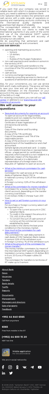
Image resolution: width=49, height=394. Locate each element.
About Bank (8, 269)
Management (8, 299)
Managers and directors (13, 302)
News (4, 273)
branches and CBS (33, 100)
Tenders (6, 280)
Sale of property (9, 306)
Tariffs (5, 287)
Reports (6, 290)
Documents (7, 295)
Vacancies (7, 276)
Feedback (7, 309)
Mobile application (22, 351)
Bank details (8, 283)
